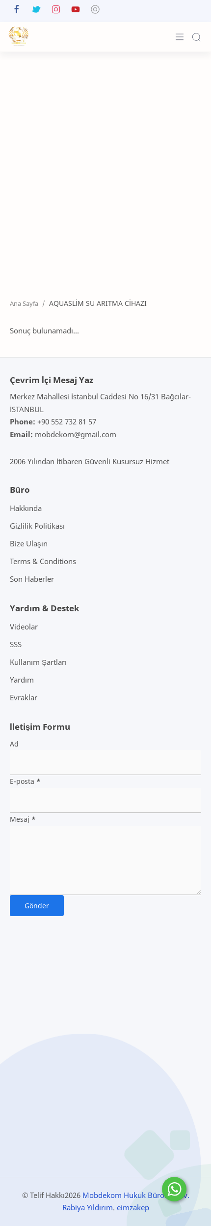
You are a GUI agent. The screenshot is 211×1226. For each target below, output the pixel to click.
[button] (17, 11)
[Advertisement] (105, 167)
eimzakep (133, 1207)
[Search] (196, 37)
